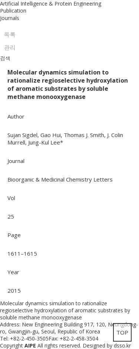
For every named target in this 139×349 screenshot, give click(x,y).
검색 (5, 58)
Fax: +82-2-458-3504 (73, 338)
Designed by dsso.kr (107, 345)
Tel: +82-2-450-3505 (24, 338)
